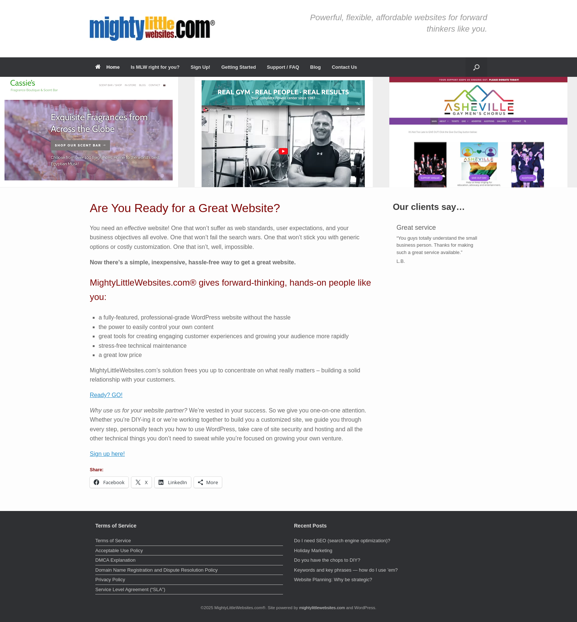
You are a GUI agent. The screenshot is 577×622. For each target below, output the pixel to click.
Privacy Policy (110, 579)
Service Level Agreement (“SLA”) (130, 589)
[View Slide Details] (89, 132)
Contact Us (344, 67)
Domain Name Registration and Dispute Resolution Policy (156, 570)
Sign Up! (200, 67)
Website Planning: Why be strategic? (333, 579)
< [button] (9, 130)
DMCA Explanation (115, 560)
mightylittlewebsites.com (322, 607)
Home (107, 67)
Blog (315, 67)
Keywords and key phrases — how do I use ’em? (346, 570)
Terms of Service (113, 540)
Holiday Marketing (313, 550)
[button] (476, 67)
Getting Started (238, 67)
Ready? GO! (106, 395)
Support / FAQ (283, 67)
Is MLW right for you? (155, 67)
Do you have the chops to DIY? (327, 560)
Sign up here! (107, 454)
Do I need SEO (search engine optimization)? (342, 540)
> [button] (567, 130)
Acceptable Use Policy (119, 550)
